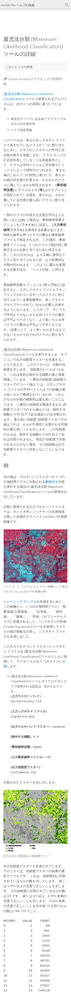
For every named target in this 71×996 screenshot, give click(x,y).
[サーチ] (67, 5)
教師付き (51, 482)
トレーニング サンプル (19, 601)
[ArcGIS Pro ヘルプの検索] (31, 5)
